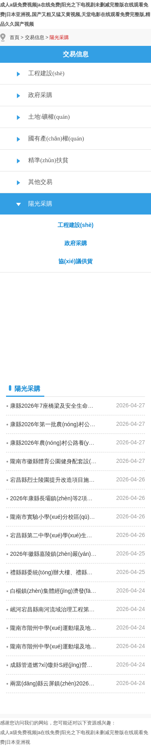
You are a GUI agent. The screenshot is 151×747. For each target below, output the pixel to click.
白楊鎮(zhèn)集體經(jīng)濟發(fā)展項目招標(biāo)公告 (78, 591)
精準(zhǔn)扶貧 (48, 160)
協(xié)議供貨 (75, 261)
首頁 (14, 37)
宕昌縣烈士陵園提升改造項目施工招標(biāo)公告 (71, 480)
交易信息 (34, 37)
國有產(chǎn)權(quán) (56, 138)
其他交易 (40, 182)
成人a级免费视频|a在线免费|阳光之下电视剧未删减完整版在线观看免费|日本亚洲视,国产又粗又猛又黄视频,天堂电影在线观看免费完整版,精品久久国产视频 (75, 14)
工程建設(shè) (46, 73)
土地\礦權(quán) (49, 116)
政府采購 (40, 95)
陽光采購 (40, 203)
